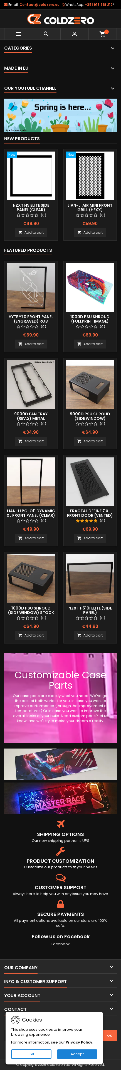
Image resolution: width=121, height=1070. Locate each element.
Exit (31, 1054)
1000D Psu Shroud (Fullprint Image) (90, 319)
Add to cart (31, 232)
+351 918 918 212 (99, 4)
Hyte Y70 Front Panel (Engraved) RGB (31, 319)
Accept (77, 1054)
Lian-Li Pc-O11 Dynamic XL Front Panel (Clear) (31, 513)
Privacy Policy (79, 1042)
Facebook (60, 944)
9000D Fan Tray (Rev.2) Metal (31, 416)
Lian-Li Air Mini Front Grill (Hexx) (90, 208)
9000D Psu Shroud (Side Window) (90, 416)
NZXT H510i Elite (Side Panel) (90, 610)
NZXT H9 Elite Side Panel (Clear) (31, 208)
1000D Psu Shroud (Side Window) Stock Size (31, 612)
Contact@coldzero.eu (39, 4)
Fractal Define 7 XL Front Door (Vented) (90, 513)
